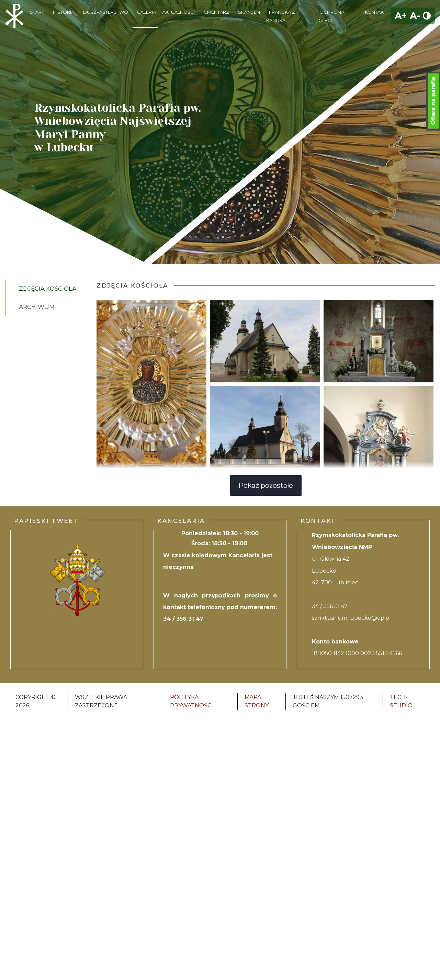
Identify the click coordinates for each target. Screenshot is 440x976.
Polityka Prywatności (191, 701)
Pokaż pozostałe (265, 485)
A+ (401, 15)
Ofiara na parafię (433, 101)
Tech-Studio (401, 701)
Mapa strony (257, 701)
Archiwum (37, 306)
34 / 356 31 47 (183, 619)
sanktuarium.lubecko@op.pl (351, 618)
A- (415, 15)
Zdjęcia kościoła (47, 288)
